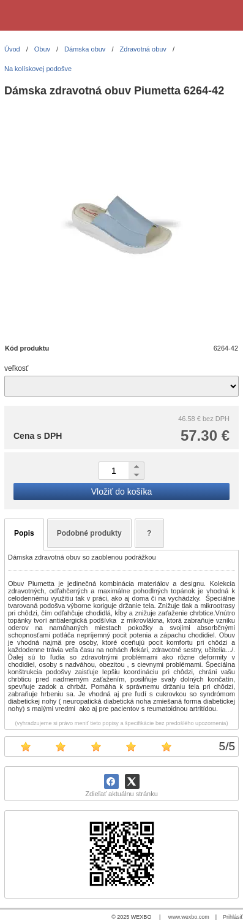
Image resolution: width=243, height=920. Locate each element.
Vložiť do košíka (121, 491)
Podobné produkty (89, 533)
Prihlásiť (233, 917)
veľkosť (16, 368)
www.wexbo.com (188, 917)
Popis (24, 533)
